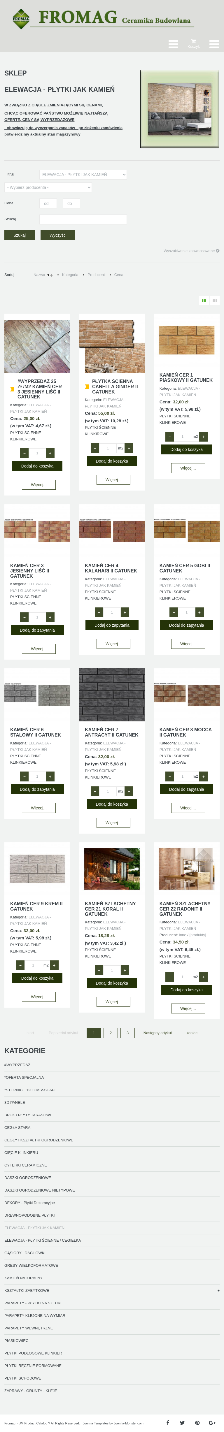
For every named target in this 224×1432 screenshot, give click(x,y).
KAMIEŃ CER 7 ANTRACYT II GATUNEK (112, 732)
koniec (191, 1033)
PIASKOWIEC (16, 1340)
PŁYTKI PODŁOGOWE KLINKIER (33, 1353)
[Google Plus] (212, 1423)
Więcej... (39, 484)
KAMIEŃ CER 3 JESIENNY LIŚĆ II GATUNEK (29, 570)
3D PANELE (14, 1102)
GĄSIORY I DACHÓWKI (25, 1253)
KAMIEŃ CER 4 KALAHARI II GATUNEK (111, 568)
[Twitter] (182, 1423)
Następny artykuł (158, 1033)
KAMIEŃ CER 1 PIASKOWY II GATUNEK (186, 378)
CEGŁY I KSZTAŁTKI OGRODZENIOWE (38, 1140)
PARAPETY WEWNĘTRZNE (28, 1328)
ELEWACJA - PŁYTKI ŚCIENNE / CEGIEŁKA (42, 1240)
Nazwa (39, 275)
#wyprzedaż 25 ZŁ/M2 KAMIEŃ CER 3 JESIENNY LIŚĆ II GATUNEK (40, 389)
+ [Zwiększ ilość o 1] (50, 453)
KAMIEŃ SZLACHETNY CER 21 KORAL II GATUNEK (110, 908)
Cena (118, 275)
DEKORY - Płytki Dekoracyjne (29, 1203)
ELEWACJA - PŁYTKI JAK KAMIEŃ (34, 1228)
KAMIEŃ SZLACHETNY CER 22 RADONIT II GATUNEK (185, 908)
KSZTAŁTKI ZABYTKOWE (26, 1290)
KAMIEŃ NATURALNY (23, 1278)
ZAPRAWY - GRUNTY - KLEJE (30, 1391)
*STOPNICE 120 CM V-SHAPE (30, 1090)
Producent (96, 275)
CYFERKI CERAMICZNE (25, 1165)
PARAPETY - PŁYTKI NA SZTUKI (32, 1303)
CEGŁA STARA (17, 1127)
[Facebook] (167, 1423)
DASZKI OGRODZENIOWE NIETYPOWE (39, 1190)
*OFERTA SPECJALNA (24, 1077)
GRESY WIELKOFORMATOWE (31, 1265)
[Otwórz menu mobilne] (214, 44)
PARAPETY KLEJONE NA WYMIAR (34, 1315)
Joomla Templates (95, 1423)
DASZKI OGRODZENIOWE (27, 1178)
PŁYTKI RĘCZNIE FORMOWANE (33, 1366)
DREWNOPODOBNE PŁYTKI (29, 1215)
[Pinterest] (197, 1423)
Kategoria (70, 275)
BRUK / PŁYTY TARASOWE (28, 1115)
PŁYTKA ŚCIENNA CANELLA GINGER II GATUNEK (115, 386)
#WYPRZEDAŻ (17, 1065)
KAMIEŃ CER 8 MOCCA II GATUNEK (186, 732)
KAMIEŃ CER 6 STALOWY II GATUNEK (35, 732)
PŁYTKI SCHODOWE (22, 1378)
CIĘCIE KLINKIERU (21, 1152)
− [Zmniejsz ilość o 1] (24, 453)
